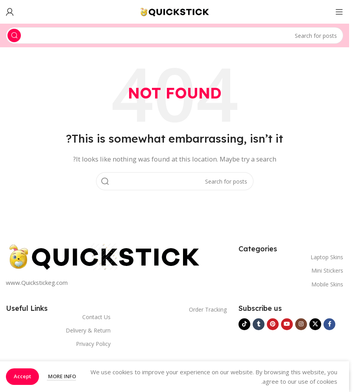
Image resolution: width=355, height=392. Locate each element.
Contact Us (96, 317)
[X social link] (315, 324)
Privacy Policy (93, 343)
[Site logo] (174, 11)
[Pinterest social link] (273, 324)
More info (61, 376)
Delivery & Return (88, 330)
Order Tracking (208, 309)
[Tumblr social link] (258, 324)
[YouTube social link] (287, 324)
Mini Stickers (327, 270)
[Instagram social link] (301, 324)
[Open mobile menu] (339, 12)
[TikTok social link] (244, 324)
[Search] (174, 35)
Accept (22, 376)
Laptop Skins (327, 257)
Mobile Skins (327, 284)
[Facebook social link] (329, 324)
